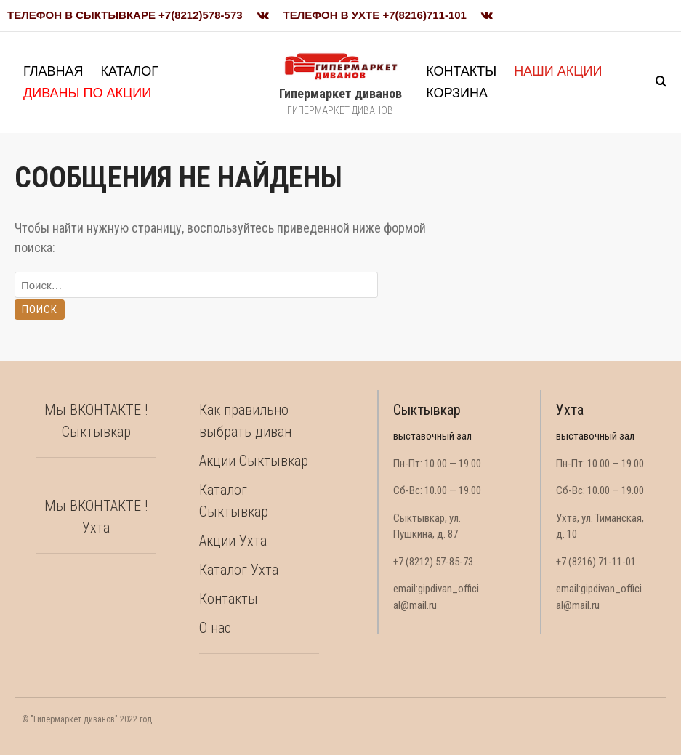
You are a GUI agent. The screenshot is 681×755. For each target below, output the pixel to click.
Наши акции (558, 71)
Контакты (461, 71)
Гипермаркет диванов (340, 93)
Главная (53, 71)
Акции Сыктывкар (253, 460)
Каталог (129, 71)
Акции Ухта (233, 540)
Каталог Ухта (238, 569)
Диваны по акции (87, 93)
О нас (215, 628)
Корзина (457, 93)
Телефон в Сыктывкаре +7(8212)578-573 (125, 15)
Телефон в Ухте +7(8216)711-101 (375, 15)
